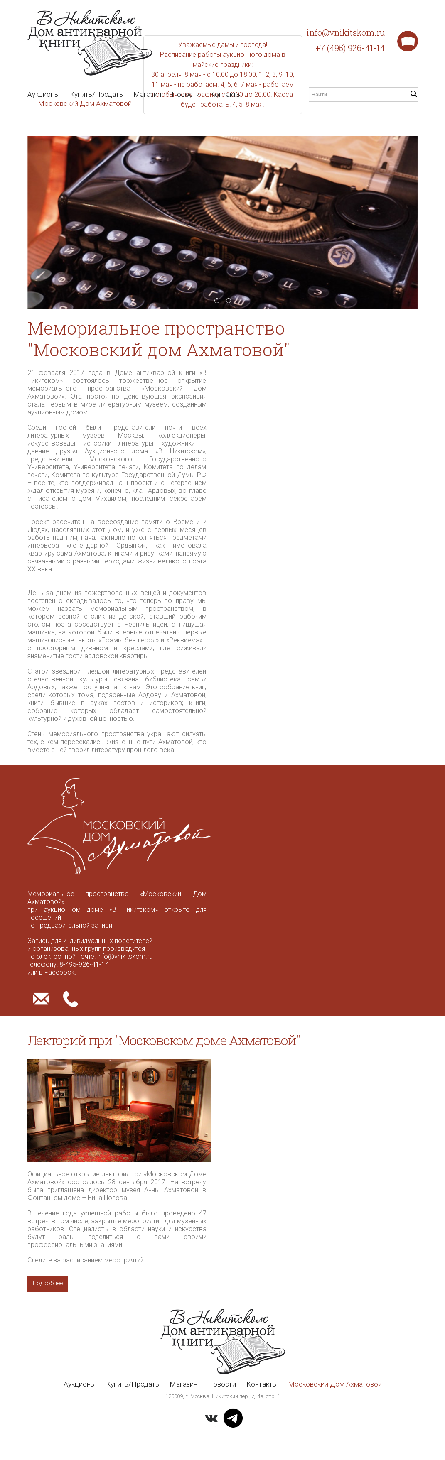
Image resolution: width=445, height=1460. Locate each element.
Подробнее (48, 1283)
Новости (186, 94)
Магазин (147, 94)
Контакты (225, 94)
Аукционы (43, 94)
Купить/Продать (96, 94)
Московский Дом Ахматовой (85, 103)
